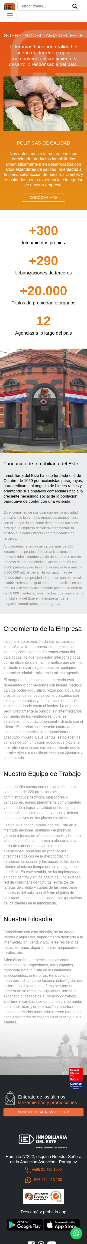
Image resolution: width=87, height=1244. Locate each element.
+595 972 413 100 (47, 1180)
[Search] (49, 6)
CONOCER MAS (43, 198)
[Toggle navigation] (9, 15)
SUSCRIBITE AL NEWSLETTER (43, 1112)
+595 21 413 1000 (46, 1169)
